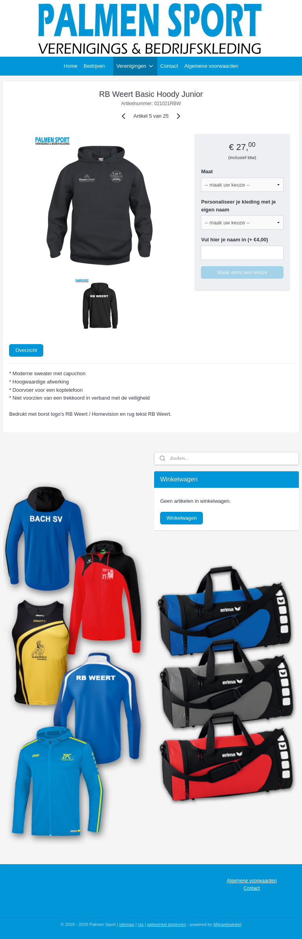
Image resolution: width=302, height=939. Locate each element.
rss (141, 924)
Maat (207, 171)
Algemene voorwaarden (211, 66)
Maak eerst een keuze (242, 272)
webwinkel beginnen (166, 924)
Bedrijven (94, 66)
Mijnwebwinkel (227, 924)
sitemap (126, 924)
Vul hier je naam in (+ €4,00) (234, 240)
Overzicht (26, 350)
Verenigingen (135, 66)
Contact (169, 66)
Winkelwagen (181, 518)
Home (70, 66)
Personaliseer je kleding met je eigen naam (238, 206)
